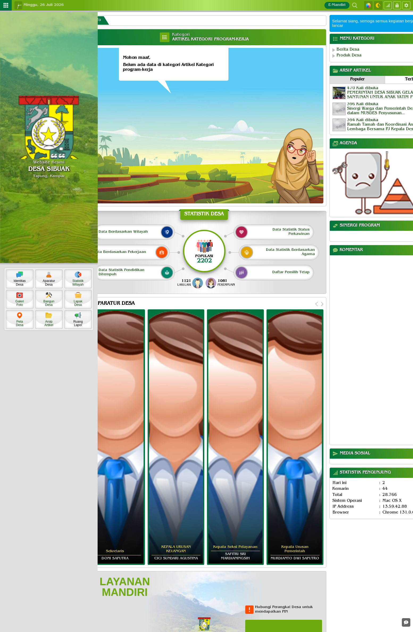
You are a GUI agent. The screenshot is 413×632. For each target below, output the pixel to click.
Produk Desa (349, 56)
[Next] (321, 302)
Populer (358, 80)
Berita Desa (348, 50)
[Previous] (316, 302)
